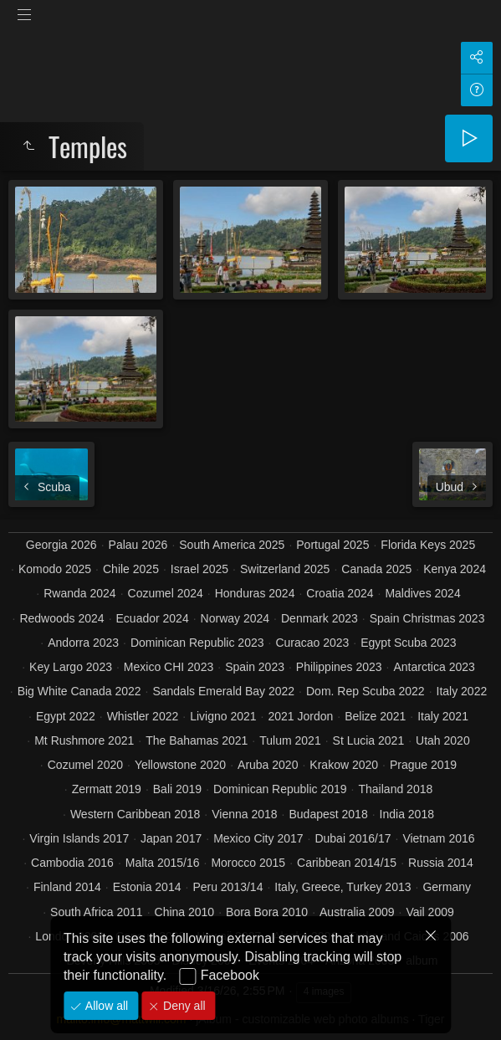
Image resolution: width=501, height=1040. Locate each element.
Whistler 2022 (143, 716)
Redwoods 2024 (61, 618)
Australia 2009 (357, 912)
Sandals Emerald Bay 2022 (223, 691)
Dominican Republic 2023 (197, 642)
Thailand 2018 (396, 789)
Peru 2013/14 (227, 887)
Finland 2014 (67, 887)
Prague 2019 (423, 764)
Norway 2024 (235, 618)
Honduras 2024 (255, 593)
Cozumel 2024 (165, 593)
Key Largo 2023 (70, 667)
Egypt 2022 (65, 716)
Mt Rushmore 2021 (84, 740)
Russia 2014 (440, 862)
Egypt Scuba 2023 (408, 642)
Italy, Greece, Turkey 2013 (342, 887)
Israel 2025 (199, 569)
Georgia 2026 (61, 544)
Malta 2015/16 (162, 862)
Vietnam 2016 (438, 838)
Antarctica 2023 (434, 667)
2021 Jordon (300, 716)
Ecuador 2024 (152, 618)
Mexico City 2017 (258, 838)
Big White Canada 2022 (79, 691)
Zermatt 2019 (106, 789)
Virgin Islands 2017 (79, 838)
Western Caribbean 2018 (135, 814)
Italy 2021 (442, 716)
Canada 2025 (376, 569)
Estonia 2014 (147, 887)
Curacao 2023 (312, 642)
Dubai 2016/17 (352, 838)
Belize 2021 (375, 716)
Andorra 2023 (83, 642)
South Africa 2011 (96, 912)
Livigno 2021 (223, 716)
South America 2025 (231, 544)
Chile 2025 (131, 569)
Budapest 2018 (328, 814)
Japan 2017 (171, 838)
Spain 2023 (254, 667)
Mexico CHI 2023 (168, 667)
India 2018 (407, 814)
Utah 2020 (443, 740)
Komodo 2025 (54, 569)
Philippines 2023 (339, 667)
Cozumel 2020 (85, 764)
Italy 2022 (462, 691)
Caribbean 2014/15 (346, 862)
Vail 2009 (429, 912)
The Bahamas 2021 (197, 740)
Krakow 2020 (343, 764)
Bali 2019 (177, 789)
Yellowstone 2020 (180, 764)
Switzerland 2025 (285, 569)
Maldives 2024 (422, 593)
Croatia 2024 (339, 593)
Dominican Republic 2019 (280, 789)
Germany (446, 887)
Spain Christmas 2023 (427, 618)
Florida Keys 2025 (428, 544)
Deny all (182, 1005)
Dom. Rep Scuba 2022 (365, 691)
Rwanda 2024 (79, 593)
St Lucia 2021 (369, 740)
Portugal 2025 (332, 544)
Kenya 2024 (454, 569)
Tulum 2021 (289, 740)
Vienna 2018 (244, 814)
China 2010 (185, 912)
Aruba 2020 (268, 764)
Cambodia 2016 (72, 862)
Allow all (105, 1005)
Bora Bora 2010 (267, 912)
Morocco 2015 (248, 862)
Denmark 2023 (319, 618)
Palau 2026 (138, 544)
